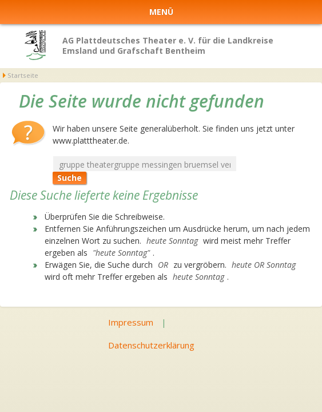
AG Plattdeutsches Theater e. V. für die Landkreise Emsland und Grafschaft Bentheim (167, 45)
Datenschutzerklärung (151, 345)
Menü (161, 11)
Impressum (130, 322)
